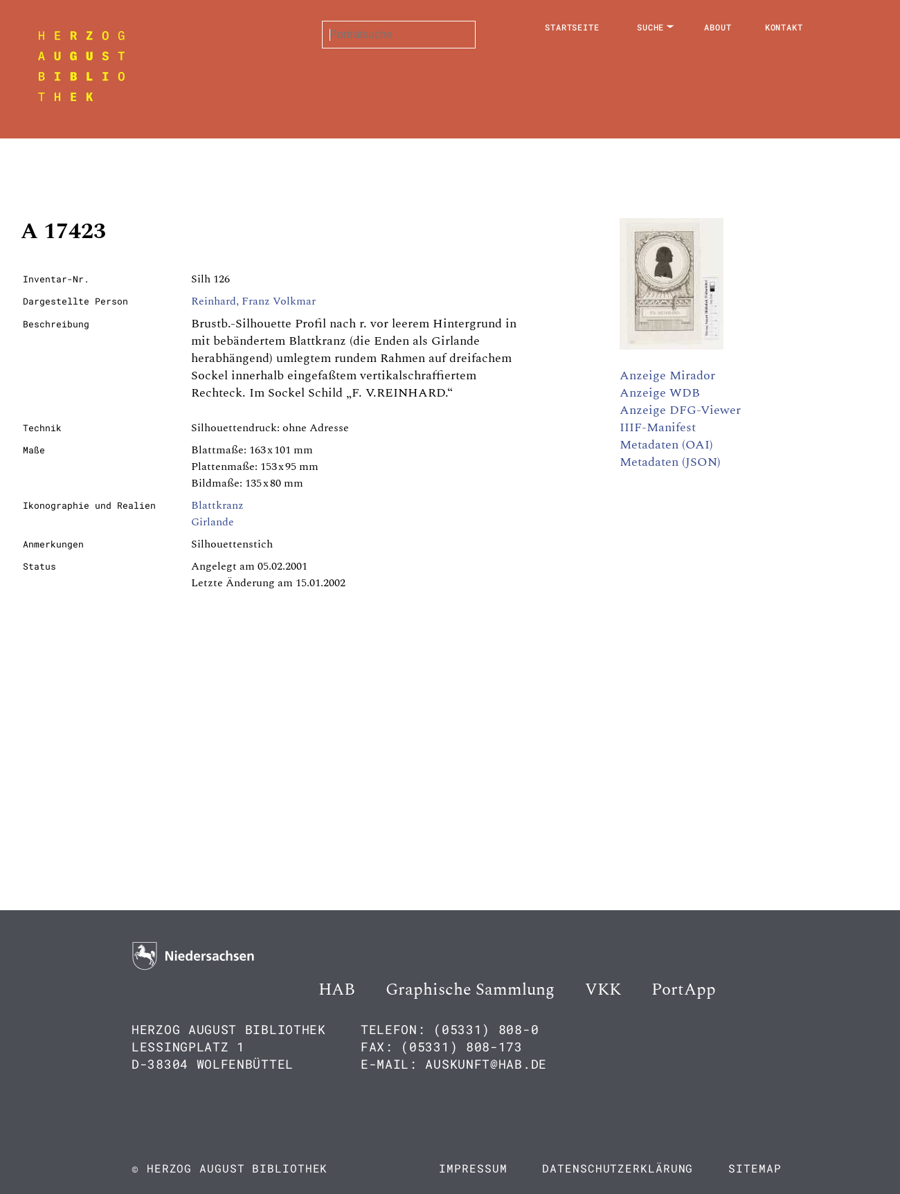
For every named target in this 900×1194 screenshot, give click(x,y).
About (718, 27)
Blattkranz (217, 505)
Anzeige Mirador (667, 375)
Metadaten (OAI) (666, 444)
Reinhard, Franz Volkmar (253, 301)
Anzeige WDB (660, 392)
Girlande (212, 522)
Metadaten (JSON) (670, 462)
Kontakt (784, 27)
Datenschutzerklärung (617, 1168)
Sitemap (754, 1168)
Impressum (473, 1168)
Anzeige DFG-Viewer (680, 410)
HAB (336, 989)
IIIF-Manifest (658, 427)
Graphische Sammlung (470, 989)
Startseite (572, 27)
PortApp (683, 989)
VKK (603, 989)
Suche (651, 27)
